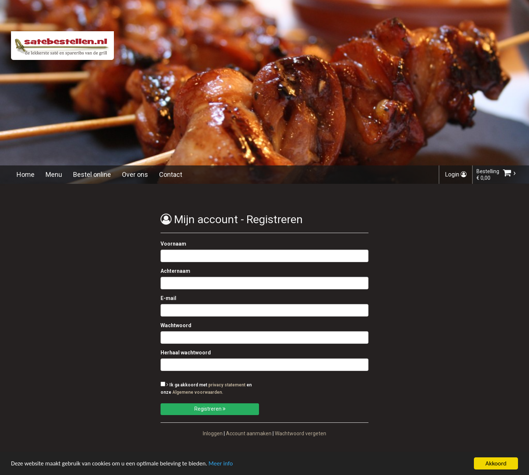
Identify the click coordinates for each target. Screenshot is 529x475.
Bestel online (92, 174)
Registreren (210, 409)
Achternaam (175, 271)
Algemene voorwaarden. (197, 392)
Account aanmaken (248, 433)
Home (26, 174)
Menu (54, 174)
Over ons (135, 174)
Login (456, 174)
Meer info (225, 464)
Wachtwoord (176, 325)
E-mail (168, 298)
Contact (170, 174)
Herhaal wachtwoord (186, 353)
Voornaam (173, 244)
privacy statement (226, 385)
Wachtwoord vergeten (300, 433)
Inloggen (213, 433)
